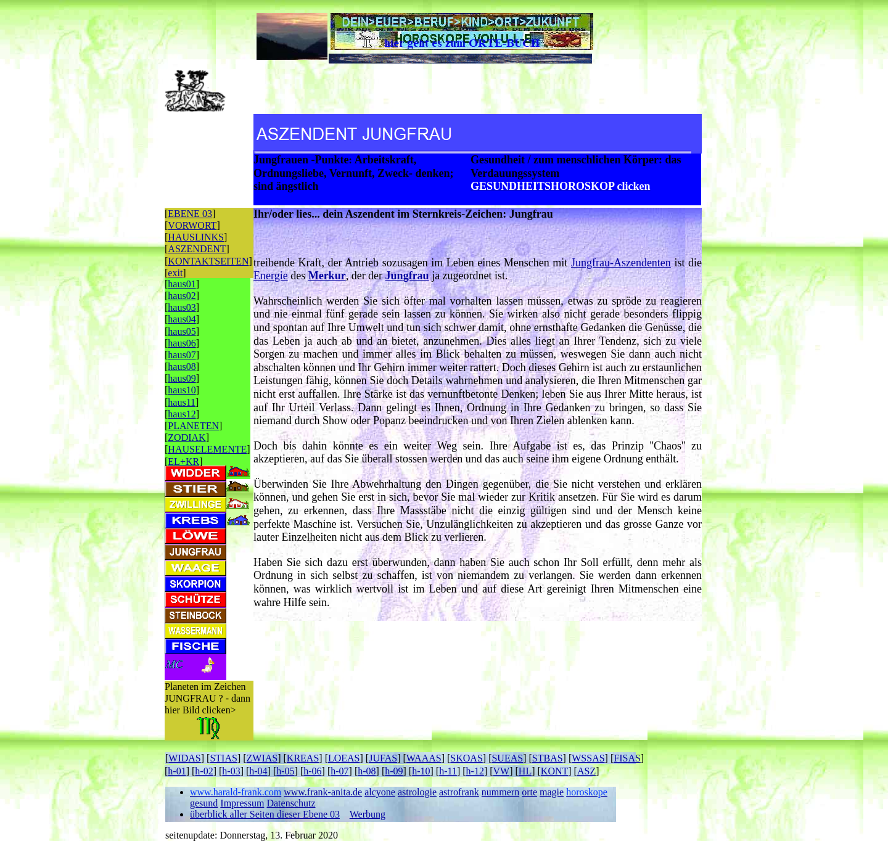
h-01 (177, 771)
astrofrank (459, 792)
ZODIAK (186, 437)
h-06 (312, 771)
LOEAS (344, 758)
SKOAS (466, 758)
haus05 (181, 331)
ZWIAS (262, 758)
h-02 (204, 771)
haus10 (181, 390)
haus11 (181, 402)
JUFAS (383, 758)
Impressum (242, 803)
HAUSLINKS (196, 237)
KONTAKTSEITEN (208, 261)
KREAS (303, 758)
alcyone (379, 792)
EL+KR (183, 461)
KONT (554, 771)
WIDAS (184, 758)
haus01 (181, 284)
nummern (500, 792)
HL (525, 771)
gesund (204, 803)
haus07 (181, 355)
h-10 (421, 771)
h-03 (231, 771)
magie (552, 792)
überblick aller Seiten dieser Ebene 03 (265, 814)
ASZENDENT (197, 249)
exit (175, 273)
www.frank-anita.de (323, 792)
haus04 (181, 319)
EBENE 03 (190, 213)
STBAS (547, 758)
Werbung (367, 814)
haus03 (181, 307)
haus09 (181, 378)
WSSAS (588, 758)
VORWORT (192, 225)
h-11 (448, 771)
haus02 (181, 295)
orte (529, 792)
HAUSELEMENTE (207, 449)
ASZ (586, 771)
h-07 (339, 771)
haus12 (181, 414)
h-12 (475, 771)
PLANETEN (193, 425)
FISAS (627, 758)
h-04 (258, 771)
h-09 (394, 771)
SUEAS (507, 758)
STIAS (223, 758)
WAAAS (424, 758)
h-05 (285, 771)
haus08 (181, 366)
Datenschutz (290, 803)
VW (501, 771)
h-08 (367, 771)
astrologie (417, 792)
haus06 (181, 343)
